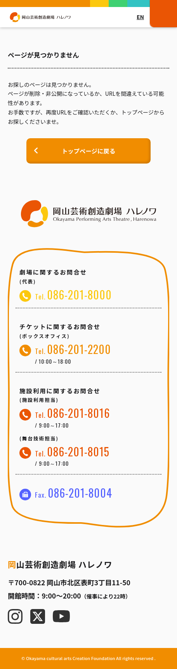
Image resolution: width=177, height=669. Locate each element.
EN (140, 17)
